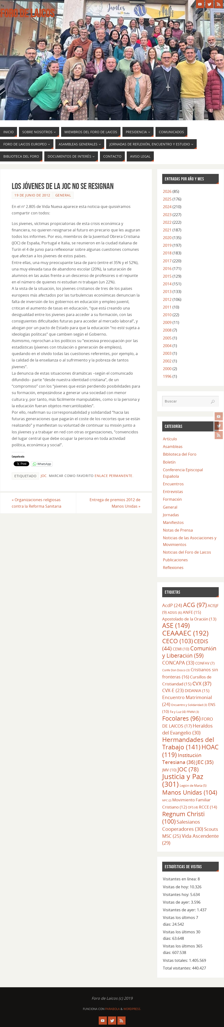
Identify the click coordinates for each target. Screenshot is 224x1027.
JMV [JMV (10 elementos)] (169, 770)
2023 (167, 214)
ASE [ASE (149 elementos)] (176, 625)
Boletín (169, 462)
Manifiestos (173, 522)
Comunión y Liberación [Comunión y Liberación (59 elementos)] (189, 652)
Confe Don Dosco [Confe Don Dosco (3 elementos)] (176, 670)
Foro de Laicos (27, 13)
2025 (167, 199)
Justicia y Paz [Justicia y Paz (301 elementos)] (182, 780)
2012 (167, 299)
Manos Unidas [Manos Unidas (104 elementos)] (189, 792)
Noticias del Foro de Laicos (187, 552)
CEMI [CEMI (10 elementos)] (181, 649)
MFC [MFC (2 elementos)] (166, 800)
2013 (167, 291)
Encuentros (173, 484)
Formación (172, 499)
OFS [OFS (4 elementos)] (193, 807)
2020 (167, 237)
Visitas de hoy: (176, 886)
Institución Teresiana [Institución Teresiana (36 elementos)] (181, 758)
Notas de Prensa (178, 530)
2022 (167, 222)
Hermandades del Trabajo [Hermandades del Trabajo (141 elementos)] (188, 743)
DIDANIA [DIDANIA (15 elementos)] (197, 690)
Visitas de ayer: (177, 902)
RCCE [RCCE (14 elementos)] (208, 807)
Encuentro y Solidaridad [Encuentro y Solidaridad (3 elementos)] (189, 705)
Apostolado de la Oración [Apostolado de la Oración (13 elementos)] (189, 619)
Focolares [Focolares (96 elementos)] (181, 718)
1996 (167, 376)
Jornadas (171, 514)
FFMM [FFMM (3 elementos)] (193, 712)
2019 (167, 245)
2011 (167, 307)
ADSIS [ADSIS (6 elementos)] (175, 612)
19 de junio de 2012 (32, 195)
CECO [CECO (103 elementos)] (177, 641)
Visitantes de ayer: (180, 909)
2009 (167, 322)
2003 (167, 353)
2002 (167, 361)
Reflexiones (173, 567)
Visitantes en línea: (180, 879)
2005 (167, 338)
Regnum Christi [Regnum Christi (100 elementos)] (183, 817)
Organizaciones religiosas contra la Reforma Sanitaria (36, 503)
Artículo (170, 439)
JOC (43, 475)
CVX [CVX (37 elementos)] (201, 683)
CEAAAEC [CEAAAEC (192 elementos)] (185, 633)
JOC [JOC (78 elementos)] (188, 769)
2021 (167, 230)
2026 (167, 191)
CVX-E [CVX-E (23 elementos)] (173, 690)
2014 (167, 284)
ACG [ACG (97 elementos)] (195, 605)
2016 (167, 268)
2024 (167, 206)
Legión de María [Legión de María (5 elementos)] (193, 785)
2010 (167, 314)
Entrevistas (173, 491)
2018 (167, 253)
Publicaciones (175, 559)
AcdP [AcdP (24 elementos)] (172, 605)
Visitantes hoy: (176, 894)
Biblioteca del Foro (179, 454)
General (63, 195)
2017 (167, 261)
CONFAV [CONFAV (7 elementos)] (204, 663)
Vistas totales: (176, 960)
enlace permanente (113, 475)
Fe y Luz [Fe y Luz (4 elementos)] (178, 712)
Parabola (112, 1009)
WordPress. (132, 1009)
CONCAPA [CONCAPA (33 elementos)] (178, 662)
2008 (167, 330)
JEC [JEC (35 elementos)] (204, 762)
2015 (167, 276)
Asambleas (173, 446)
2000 (167, 368)
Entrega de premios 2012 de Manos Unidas (115, 503)
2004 (167, 345)
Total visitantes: (177, 968)
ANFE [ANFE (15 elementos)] (192, 612)
